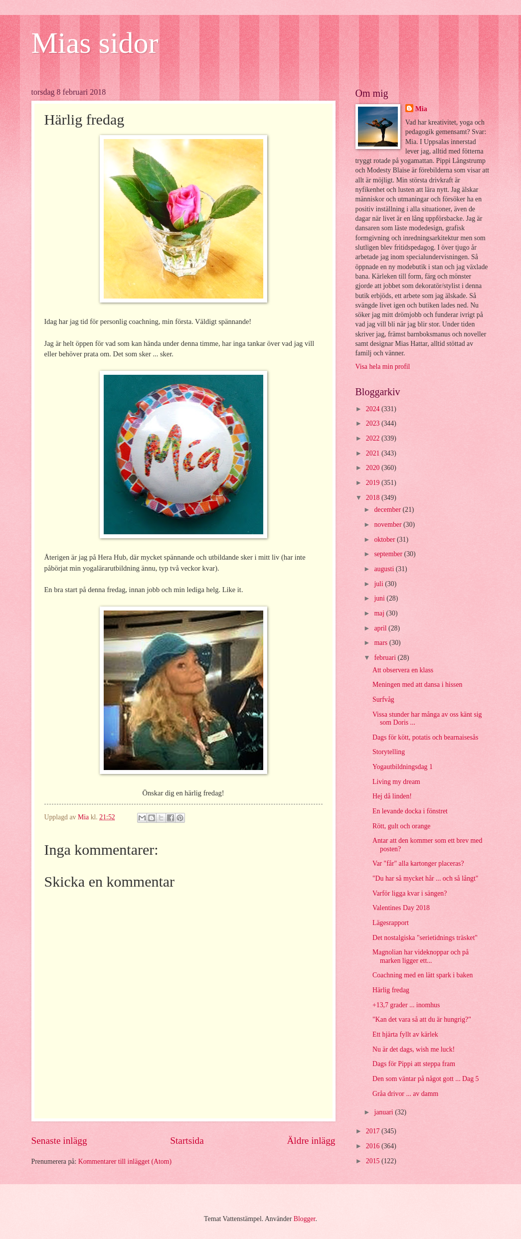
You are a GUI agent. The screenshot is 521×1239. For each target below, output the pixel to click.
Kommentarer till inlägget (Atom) (125, 1161)
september (389, 554)
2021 (373, 453)
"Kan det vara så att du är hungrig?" (421, 1019)
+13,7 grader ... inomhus (406, 1005)
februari (385, 657)
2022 (373, 438)
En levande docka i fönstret (410, 811)
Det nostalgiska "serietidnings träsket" (425, 937)
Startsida (187, 1140)
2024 (373, 409)
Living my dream (396, 781)
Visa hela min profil (382, 366)
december (388, 509)
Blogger (305, 1219)
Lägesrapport (390, 923)
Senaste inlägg (59, 1140)
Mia (421, 109)
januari (384, 1112)
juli (379, 584)
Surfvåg (383, 699)
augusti (384, 569)
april (381, 628)
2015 (373, 1161)
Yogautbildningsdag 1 (402, 767)
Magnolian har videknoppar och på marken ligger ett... (420, 956)
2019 (373, 482)
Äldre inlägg (311, 1140)
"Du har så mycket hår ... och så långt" (425, 878)
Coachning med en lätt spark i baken (422, 975)
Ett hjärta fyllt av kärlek (405, 1034)
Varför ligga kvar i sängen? (409, 893)
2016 (373, 1146)
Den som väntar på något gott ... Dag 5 (425, 1079)
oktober (385, 539)
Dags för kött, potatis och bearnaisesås (425, 737)
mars (381, 642)
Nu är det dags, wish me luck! (413, 1049)
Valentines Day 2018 (401, 908)
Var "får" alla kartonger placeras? (418, 863)
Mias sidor (95, 42)
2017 (373, 1131)
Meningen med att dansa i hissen (417, 684)
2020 (373, 467)
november (388, 524)
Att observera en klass (402, 670)
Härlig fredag (390, 990)
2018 (373, 497)
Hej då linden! (392, 796)
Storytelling (388, 752)
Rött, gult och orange (401, 826)
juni (380, 598)
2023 (373, 423)
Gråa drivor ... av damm (405, 1093)
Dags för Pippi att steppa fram (413, 1064)
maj (380, 613)
